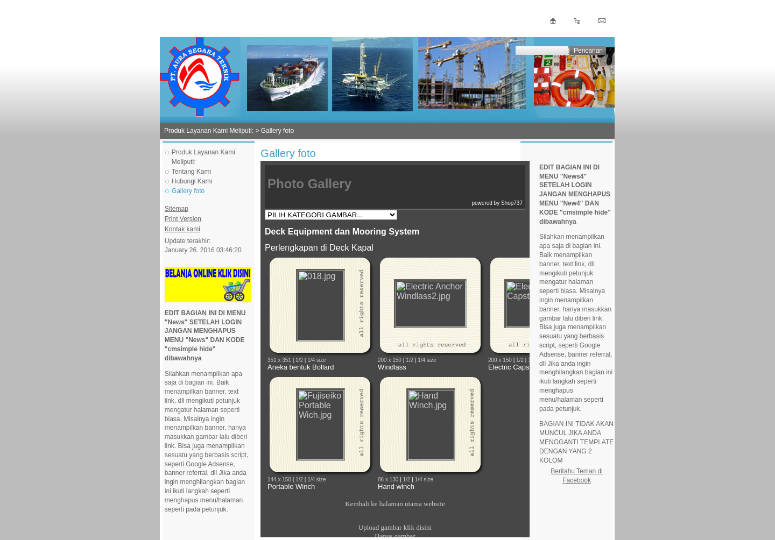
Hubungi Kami (192, 181)
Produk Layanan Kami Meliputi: (208, 130)
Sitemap (176, 208)
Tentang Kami (191, 171)
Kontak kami (182, 229)
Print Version (183, 219)
